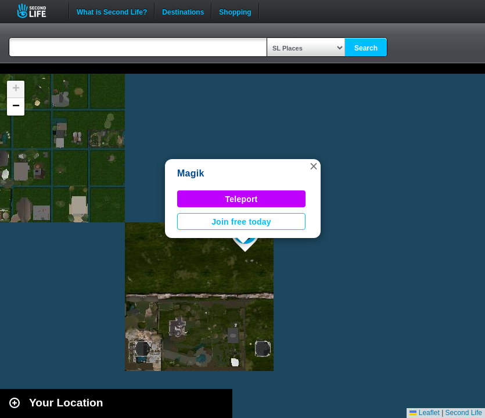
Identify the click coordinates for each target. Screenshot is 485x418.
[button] (314, 166)
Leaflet (424, 413)
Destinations (183, 11)
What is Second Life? (112, 11)
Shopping (235, 11)
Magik (190, 173)
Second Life (38, 11)
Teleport (241, 199)
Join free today (241, 221)
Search (366, 48)
